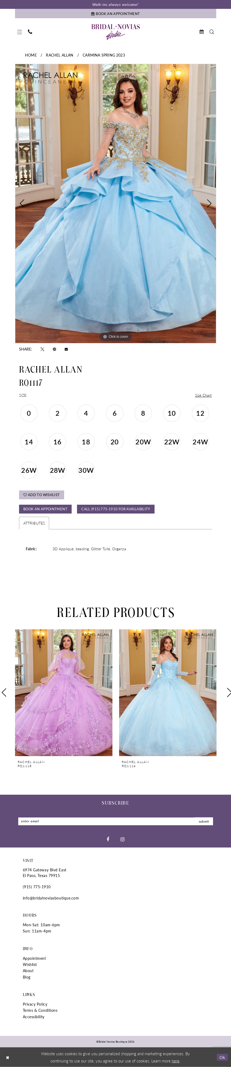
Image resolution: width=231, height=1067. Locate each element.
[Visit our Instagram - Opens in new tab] (122, 839)
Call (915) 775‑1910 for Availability (115, 508)
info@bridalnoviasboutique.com (51, 898)
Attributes (34, 523)
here (175, 1060)
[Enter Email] (115, 821)
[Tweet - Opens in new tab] (42, 349)
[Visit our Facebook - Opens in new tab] (107, 839)
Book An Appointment (45, 508)
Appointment (34, 958)
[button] (19, 31)
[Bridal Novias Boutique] (115, 32)
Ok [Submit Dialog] (222, 1057)
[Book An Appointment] (115, 13)
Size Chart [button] (203, 395)
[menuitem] (19, 31)
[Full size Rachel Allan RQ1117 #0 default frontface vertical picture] (115, 203)
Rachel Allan (59, 55)
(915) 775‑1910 (37, 886)
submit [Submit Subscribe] (204, 821)
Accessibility (34, 1016)
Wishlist (30, 964)
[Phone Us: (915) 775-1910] (30, 31)
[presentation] (63, 692)
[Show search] (212, 31)
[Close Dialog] (7, 1057)
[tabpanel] (115, 203)
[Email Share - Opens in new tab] (66, 349)
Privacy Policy (35, 1004)
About (28, 970)
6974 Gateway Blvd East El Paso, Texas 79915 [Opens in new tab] (45, 872)
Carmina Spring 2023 (104, 55)
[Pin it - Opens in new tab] (54, 349)
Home (31, 55)
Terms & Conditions (40, 1010)
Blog (27, 977)
